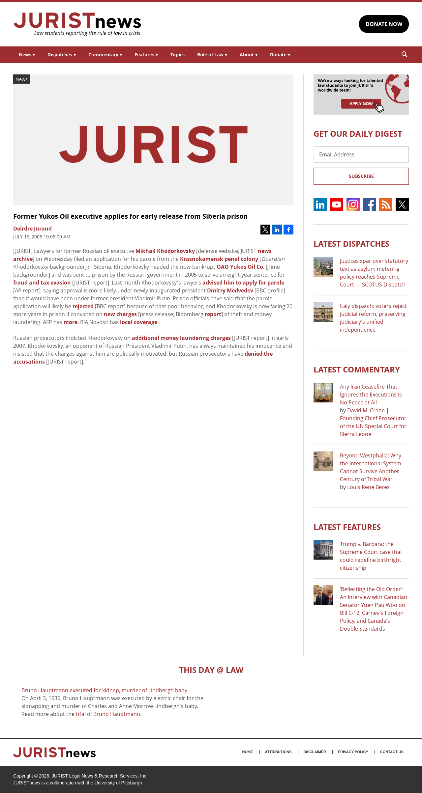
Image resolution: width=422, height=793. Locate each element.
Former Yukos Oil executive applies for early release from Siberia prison (130, 216)
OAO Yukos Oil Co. (241, 266)
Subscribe (361, 176)
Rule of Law (212, 54)
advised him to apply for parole (243, 282)
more (70, 322)
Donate (280, 54)
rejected (83, 306)
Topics (177, 54)
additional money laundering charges (181, 338)
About (248, 54)
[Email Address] (361, 154)
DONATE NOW (384, 24)
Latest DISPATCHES (351, 243)
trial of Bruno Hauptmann (108, 714)
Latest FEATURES (347, 526)
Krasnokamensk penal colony (219, 258)
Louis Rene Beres (368, 487)
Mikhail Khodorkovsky (165, 251)
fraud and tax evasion (42, 282)
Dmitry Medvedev (230, 290)
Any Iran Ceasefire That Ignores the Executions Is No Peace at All (371, 394)
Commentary (105, 54)
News (27, 54)
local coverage (138, 322)
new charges (120, 314)
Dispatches (61, 54)
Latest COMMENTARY (357, 369)
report (213, 314)
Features (146, 54)
